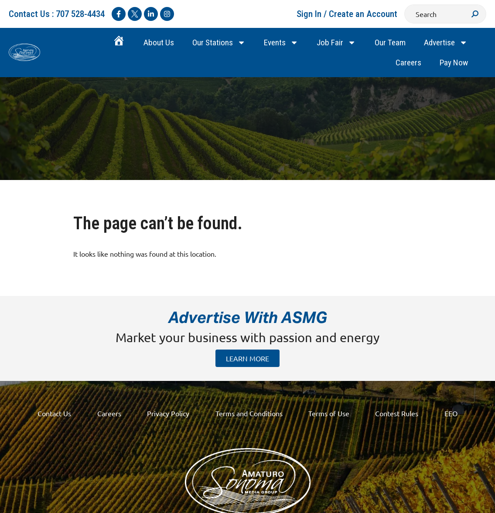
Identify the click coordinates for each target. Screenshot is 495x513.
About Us (158, 42)
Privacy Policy (168, 413)
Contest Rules (397, 413)
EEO (451, 413)
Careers (408, 63)
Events (281, 42)
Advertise (446, 42)
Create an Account (363, 14)
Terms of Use (329, 413)
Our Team (390, 42)
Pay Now (454, 63)
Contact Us (54, 413)
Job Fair (336, 42)
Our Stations (219, 42)
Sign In (309, 14)
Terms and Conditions (249, 413)
